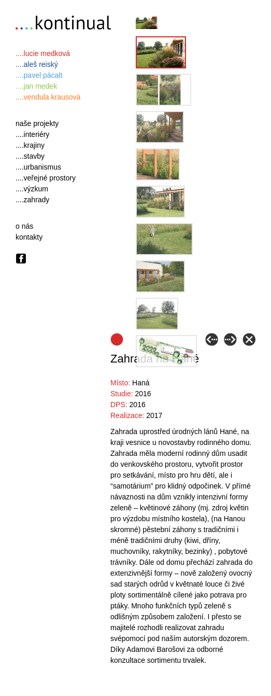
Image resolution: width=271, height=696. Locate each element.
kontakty (29, 237)
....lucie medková (43, 53)
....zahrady (32, 200)
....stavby (30, 156)
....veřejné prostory (46, 178)
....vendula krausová (48, 97)
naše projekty (37, 123)
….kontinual (65, 24)
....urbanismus (38, 167)
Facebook (21, 258)
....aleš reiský (37, 64)
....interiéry (32, 134)
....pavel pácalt (39, 75)
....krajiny (30, 145)
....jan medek (36, 86)
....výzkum (32, 189)
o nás (24, 226)
